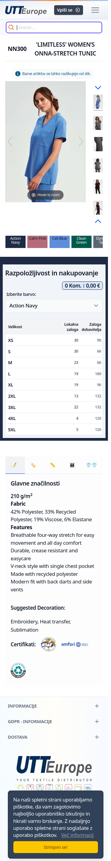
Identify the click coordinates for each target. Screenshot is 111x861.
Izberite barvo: (21, 294)
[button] (95, 10)
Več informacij (77, 834)
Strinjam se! (55, 847)
